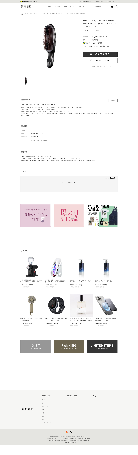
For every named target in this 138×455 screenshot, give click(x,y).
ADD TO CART (101, 54)
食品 (43, 419)
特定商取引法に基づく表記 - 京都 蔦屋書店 (78, 423)
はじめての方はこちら (112, 1)
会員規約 (69, 416)
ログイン (105, 6)
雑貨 (43, 413)
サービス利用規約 (72, 409)
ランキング (58, 6)
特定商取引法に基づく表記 (74, 419)
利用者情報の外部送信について (75, 432)
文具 (43, 409)
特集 (65, 6)
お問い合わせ (70, 406)
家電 (43, 416)
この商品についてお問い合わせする (100, 66)
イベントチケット (46, 423)
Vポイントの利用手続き (90, 46)
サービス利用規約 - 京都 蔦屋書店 (76, 413)
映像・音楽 (45, 406)
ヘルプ (69, 403)
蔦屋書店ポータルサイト (99, 400)
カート (112, 8)
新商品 (50, 6)
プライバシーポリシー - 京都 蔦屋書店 (77, 429)
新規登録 (98, 6)
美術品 (43, 400)
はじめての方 (70, 400)
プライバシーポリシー (73, 426)
